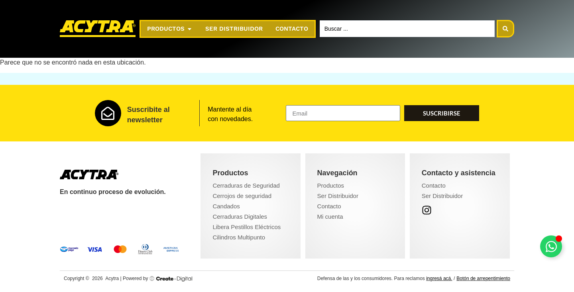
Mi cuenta (330, 216)
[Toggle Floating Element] (551, 246)
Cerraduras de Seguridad (245, 185)
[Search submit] (505, 28)
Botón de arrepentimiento (483, 278)
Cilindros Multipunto (238, 237)
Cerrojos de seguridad (241, 195)
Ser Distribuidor (337, 195)
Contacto (329, 206)
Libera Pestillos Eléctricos (246, 226)
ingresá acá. (439, 278)
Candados (226, 206)
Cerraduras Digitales (239, 216)
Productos (330, 185)
